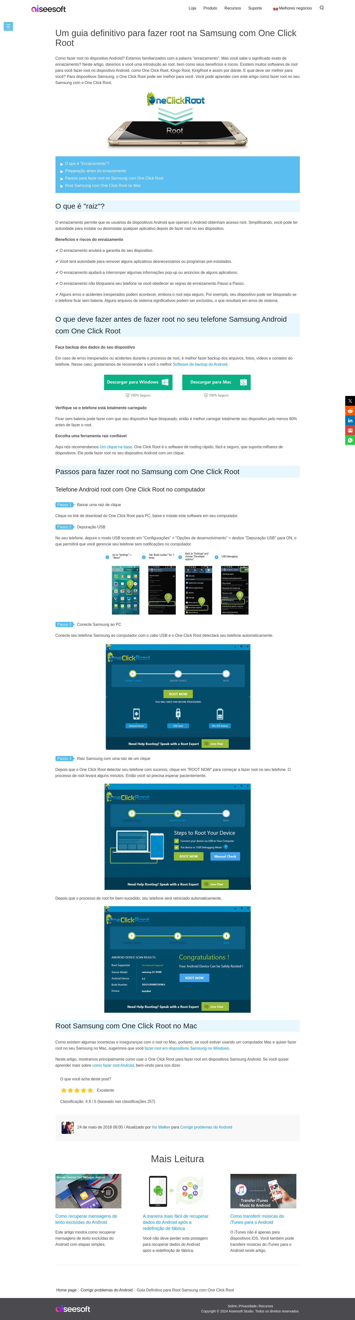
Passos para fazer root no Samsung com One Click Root (114, 178)
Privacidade (248, 1306)
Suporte (255, 8)
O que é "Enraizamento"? (87, 163)
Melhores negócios (295, 8)
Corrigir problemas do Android (206, 1127)
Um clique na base (116, 447)
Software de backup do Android (200, 364)
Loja (192, 8)
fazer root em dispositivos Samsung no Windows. (187, 1048)
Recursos (233, 8)
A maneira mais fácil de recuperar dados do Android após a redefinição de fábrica (175, 1222)
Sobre (232, 1306)
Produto (210, 8)
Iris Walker (161, 1127)
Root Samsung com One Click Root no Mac (103, 185)
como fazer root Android (113, 1065)
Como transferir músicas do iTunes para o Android (257, 1219)
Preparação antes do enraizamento (95, 171)
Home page (66, 1290)
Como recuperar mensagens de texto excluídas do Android (86, 1219)
